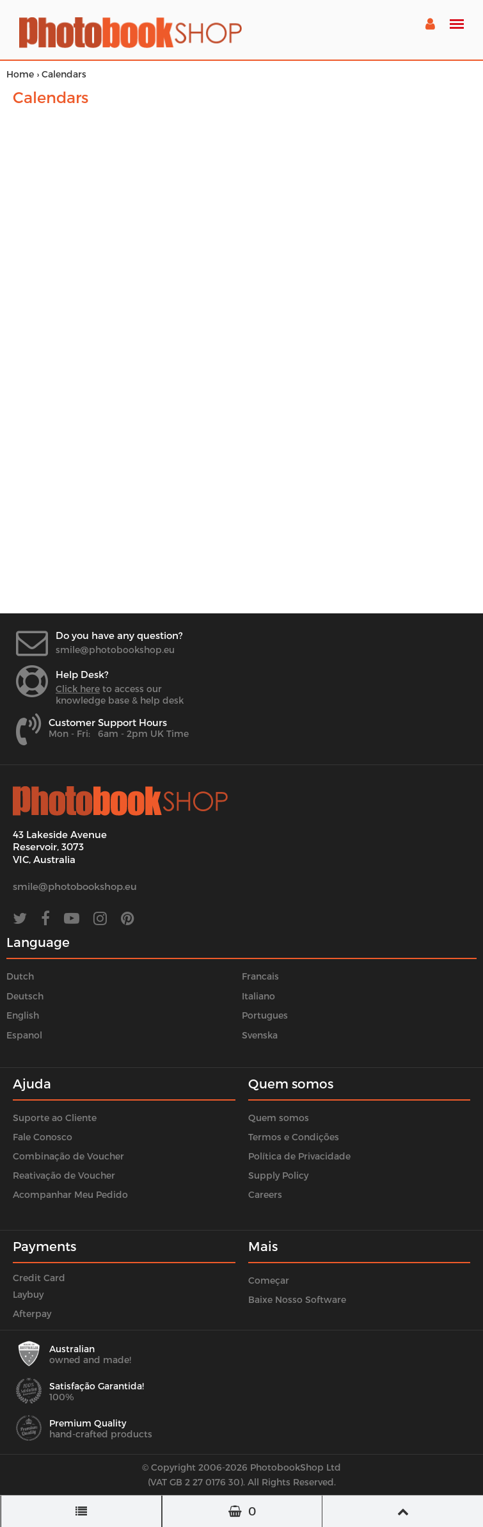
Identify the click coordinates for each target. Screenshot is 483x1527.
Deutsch (25, 995)
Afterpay (32, 1313)
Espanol (24, 1035)
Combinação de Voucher (68, 1156)
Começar (268, 1280)
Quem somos (278, 1117)
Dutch (20, 976)
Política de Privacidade (299, 1156)
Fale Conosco (42, 1136)
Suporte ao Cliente (55, 1117)
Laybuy (28, 1294)
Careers (265, 1194)
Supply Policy (278, 1175)
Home (20, 74)
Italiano (258, 995)
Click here (78, 688)
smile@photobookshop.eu (115, 649)
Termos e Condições (293, 1136)
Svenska (260, 1035)
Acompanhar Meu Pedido (70, 1194)
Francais (260, 976)
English (22, 1015)
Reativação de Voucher (64, 1175)
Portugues (265, 1015)
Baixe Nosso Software (297, 1299)
